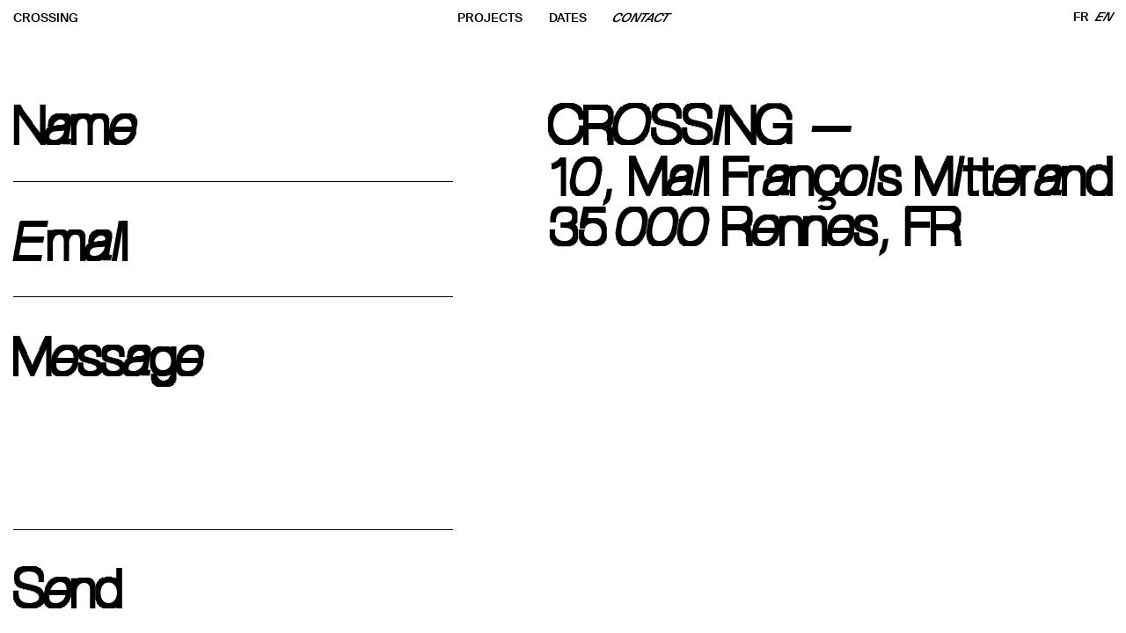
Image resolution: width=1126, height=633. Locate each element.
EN (1104, 17)
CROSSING (45, 18)
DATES (568, 18)
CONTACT (641, 18)
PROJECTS (490, 18)
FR (1081, 17)
